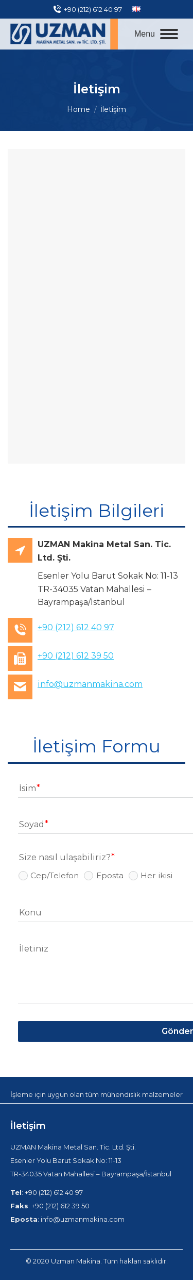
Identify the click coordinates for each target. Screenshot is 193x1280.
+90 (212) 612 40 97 (87, 9)
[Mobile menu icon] (156, 34)
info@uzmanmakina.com (90, 684)
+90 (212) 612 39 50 (76, 656)
